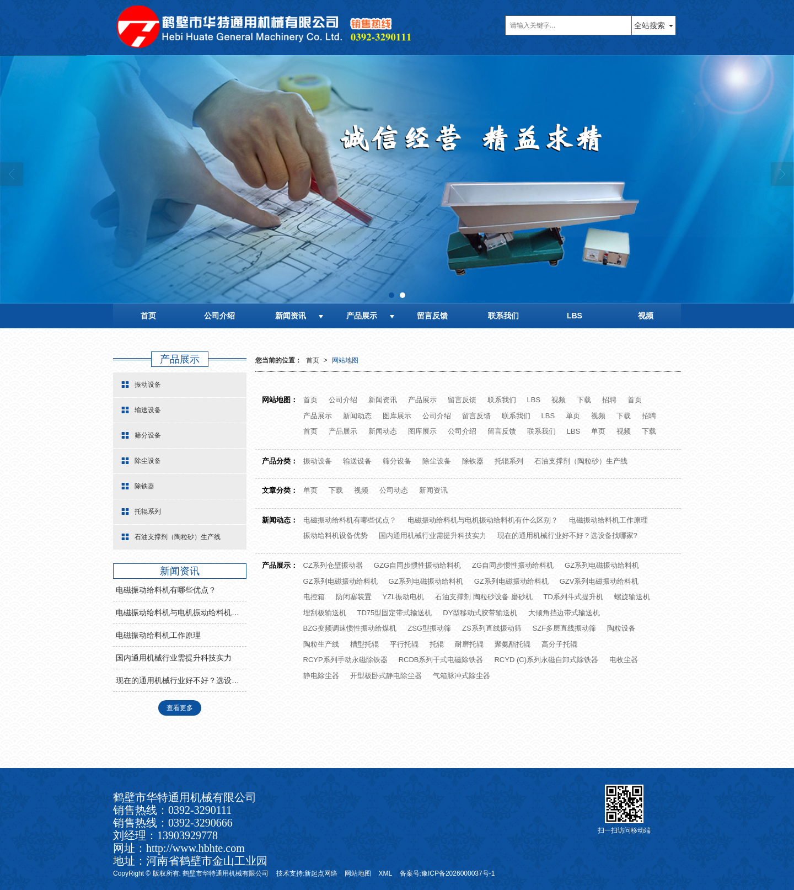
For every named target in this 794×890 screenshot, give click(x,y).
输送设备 (357, 461)
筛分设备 (397, 461)
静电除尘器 (321, 676)
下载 (584, 400)
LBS (574, 315)
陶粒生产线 (321, 644)
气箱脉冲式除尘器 (461, 676)
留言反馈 (432, 315)
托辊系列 (509, 461)
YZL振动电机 (404, 597)
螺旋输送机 (632, 597)
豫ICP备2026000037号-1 (458, 873)
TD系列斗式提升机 (573, 597)
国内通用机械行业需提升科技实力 (432, 535)
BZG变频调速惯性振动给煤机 (350, 628)
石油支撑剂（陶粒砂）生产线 (580, 461)
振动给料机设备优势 (335, 535)
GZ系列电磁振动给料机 (602, 565)
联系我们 (503, 315)
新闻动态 (357, 416)
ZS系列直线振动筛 (492, 628)
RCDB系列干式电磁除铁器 (441, 659)
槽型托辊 (364, 644)
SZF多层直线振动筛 (565, 628)
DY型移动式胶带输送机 (480, 613)
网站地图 (345, 360)
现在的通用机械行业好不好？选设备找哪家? (567, 535)
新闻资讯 (290, 315)
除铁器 (473, 461)
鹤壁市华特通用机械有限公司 (226, 873)
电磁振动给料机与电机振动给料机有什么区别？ (482, 520)
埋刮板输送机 (324, 613)
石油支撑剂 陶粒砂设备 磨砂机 (483, 597)
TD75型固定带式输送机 (394, 613)
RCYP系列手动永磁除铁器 (345, 659)
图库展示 (397, 416)
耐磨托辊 (469, 644)
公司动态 (393, 490)
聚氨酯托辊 (512, 644)
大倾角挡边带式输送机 (564, 613)
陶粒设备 (621, 628)
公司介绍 (219, 315)
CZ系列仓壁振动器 (333, 565)
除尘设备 (436, 461)
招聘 (609, 400)
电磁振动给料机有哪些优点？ (349, 520)
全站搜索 (649, 25)
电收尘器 (623, 659)
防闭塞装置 (354, 597)
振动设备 (317, 461)
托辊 (437, 644)
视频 (645, 315)
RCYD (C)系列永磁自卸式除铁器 (546, 659)
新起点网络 (320, 873)
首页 (148, 315)
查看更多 (180, 708)
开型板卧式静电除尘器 (386, 676)
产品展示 (361, 315)
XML (386, 873)
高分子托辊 (559, 644)
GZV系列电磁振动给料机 (599, 581)
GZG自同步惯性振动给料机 (417, 565)
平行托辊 (404, 644)
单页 (573, 416)
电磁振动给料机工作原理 (608, 520)
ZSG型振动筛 (429, 628)
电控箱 (314, 597)
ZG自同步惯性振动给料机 (513, 565)
